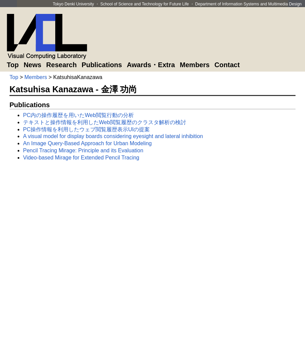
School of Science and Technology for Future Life (144, 4)
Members (195, 65)
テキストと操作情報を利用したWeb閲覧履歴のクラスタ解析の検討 (104, 122)
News (32, 65)
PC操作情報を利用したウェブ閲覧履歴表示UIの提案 (86, 129)
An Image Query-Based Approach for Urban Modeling (87, 143)
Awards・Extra (151, 65)
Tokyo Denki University (73, 4)
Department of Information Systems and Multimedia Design (248, 4)
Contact (227, 65)
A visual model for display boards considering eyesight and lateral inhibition (113, 136)
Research (61, 65)
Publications (102, 65)
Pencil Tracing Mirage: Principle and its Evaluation (83, 150)
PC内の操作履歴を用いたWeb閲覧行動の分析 (78, 115)
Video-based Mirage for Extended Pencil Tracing (81, 157)
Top (13, 65)
